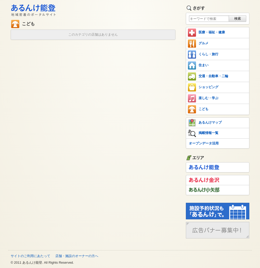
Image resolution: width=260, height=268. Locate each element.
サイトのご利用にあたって (30, 256)
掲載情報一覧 (203, 133)
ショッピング (203, 87)
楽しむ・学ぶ (203, 98)
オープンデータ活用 (204, 143)
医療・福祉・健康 (206, 33)
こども (198, 109)
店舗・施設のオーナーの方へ (76, 256)
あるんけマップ (205, 123)
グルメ (198, 43)
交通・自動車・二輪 (208, 76)
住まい (198, 65)
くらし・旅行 (203, 54)
